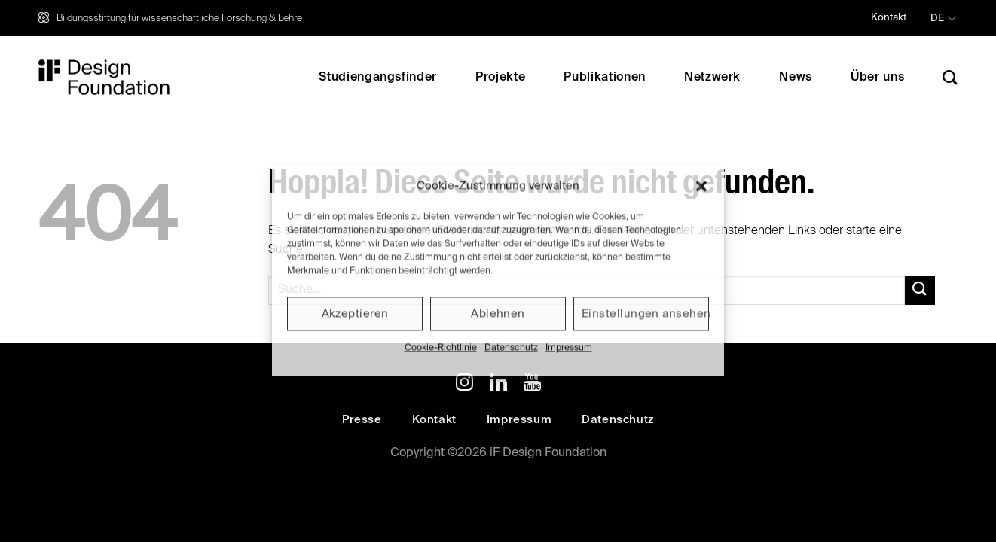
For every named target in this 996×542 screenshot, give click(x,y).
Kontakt (888, 18)
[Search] (950, 77)
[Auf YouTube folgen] (532, 384)
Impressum (568, 347)
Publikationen (604, 78)
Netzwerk (712, 78)
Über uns (877, 78)
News (795, 78)
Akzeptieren (355, 313)
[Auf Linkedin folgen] (498, 384)
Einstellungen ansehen (645, 313)
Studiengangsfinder (378, 78)
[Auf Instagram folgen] (464, 384)
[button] (701, 185)
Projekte (500, 78)
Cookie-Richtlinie (441, 347)
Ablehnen (498, 313)
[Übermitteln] (920, 290)
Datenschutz (511, 347)
